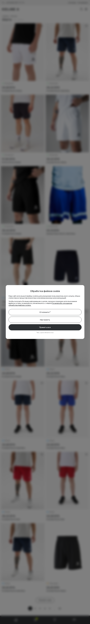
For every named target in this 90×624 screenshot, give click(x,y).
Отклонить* (45, 312)
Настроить (45, 320)
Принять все (45, 327)
